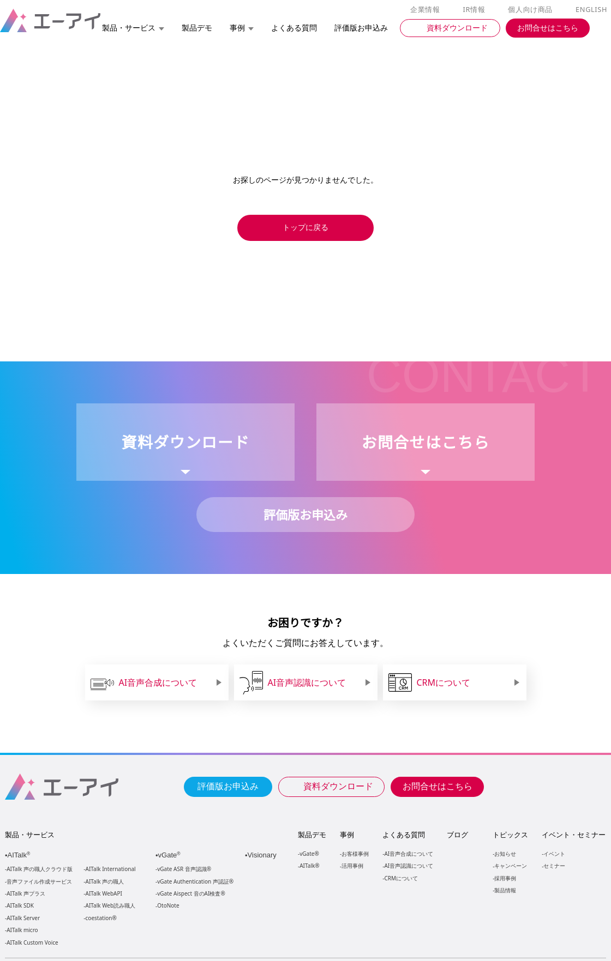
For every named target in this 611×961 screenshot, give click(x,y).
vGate (170, 855)
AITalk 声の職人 (105, 882)
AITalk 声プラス (26, 894)
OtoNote (167, 906)
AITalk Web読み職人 (110, 906)
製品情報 (505, 890)
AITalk (20, 855)
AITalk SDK (20, 906)
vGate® (308, 853)
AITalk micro (22, 930)
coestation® (100, 918)
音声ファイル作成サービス (39, 882)
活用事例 (352, 865)
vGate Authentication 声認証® (194, 882)
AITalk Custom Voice (32, 943)
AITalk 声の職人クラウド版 (40, 869)
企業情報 (427, 10)
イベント (554, 853)
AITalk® (308, 865)
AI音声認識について (408, 865)
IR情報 (476, 10)
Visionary (263, 855)
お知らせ (505, 853)
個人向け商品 (532, 10)
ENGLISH (592, 10)
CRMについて (400, 878)
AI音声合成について (408, 853)
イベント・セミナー (573, 834)
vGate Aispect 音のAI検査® (190, 894)
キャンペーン (510, 865)
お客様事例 (355, 853)
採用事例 (505, 878)
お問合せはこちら (437, 785)
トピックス (510, 834)
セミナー (554, 865)
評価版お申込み (228, 785)
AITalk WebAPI (104, 894)
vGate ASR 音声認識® (183, 869)
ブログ (457, 834)
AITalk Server (23, 918)
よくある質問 (403, 834)
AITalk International (111, 869)
